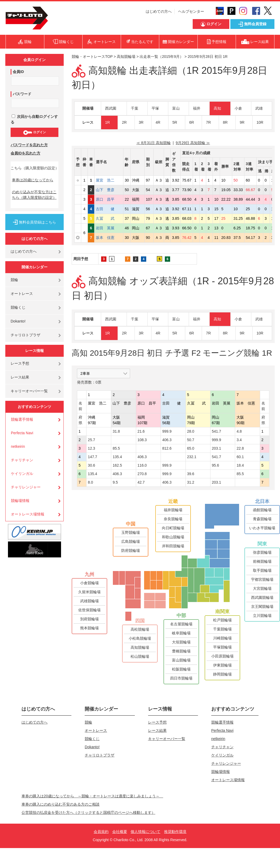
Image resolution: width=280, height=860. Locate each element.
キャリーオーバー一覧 (29, 391)
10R (260, 122)
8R (225, 122)
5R (175, 122)
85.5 (116, 448)
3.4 (239, 440)
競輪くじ (18, 307)
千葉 (134, 108)
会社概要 (119, 831)
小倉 (238, 108)
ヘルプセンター (191, 11)
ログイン (34, 132)
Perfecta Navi (22, 433)
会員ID (18, 72)
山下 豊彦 (109, 190)
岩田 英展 (109, 228)
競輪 (14, 280)
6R (191, 122)
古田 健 (109, 209)
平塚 (155, 108)
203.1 (216, 448)
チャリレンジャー (26, 487)
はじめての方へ (159, 11)
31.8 (116, 431)
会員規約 (101, 831)
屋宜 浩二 (109, 180)
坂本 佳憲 (109, 237)
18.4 (240, 465)
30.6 (91, 465)
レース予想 (20, 363)
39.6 (190, 474)
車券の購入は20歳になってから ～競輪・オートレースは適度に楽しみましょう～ (92, 796)
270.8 (142, 474)
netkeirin (18, 446)
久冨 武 (109, 218)
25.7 (91, 440)
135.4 (117, 457)
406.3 (166, 440)
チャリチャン (22, 460)
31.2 (190, 482)
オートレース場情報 (27, 514)
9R (242, 122)
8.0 (90, 482)
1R (107, 122)
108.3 (142, 440)
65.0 (190, 448)
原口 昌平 (109, 199)
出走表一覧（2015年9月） (161, 56)
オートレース (22, 293)
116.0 (142, 465)
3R (141, 122)
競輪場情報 (20, 500)
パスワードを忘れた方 (29, 145)
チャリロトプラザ (25, 335)
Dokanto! (18, 321)
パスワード (22, 94)
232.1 (191, 457)
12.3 (91, 448)
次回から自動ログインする (34, 119)
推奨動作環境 (175, 831)
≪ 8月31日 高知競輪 (153, 143)
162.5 (117, 465)
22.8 (240, 448)
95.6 (215, 465)
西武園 (110, 108)
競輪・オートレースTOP (92, 56)
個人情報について (145, 831)
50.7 (190, 440)
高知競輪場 (126, 56)
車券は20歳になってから (32, 180)
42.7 (141, 482)
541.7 (216, 431)
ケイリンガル (22, 473)
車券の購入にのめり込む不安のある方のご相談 (60, 804)
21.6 (141, 431)
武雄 (259, 108)
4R (158, 122)
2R (124, 122)
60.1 (240, 457)
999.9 (166, 431)
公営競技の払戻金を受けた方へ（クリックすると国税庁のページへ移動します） (88, 812)
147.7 (92, 457)
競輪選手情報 (22, 419)
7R (208, 122)
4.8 (239, 431)
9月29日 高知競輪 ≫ (193, 143)
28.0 (190, 431)
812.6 (166, 448)
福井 (196, 108)
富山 (176, 108)
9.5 (115, 482)
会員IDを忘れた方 (25, 153)
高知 (217, 108)
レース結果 (20, 377)
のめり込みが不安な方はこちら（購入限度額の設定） (34, 195)
